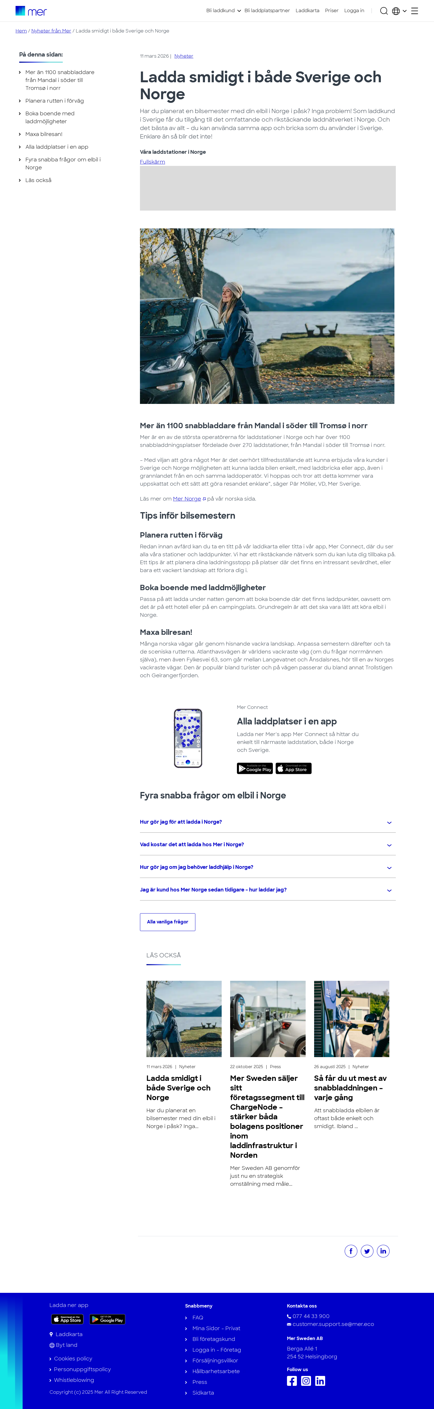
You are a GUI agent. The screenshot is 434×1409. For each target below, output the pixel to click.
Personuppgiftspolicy (82, 1369)
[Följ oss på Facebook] (293, 1384)
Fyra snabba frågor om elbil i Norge (63, 163)
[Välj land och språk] (399, 11)
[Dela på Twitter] (367, 1251)
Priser (332, 11)
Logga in (354, 11)
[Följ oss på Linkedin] (321, 1384)
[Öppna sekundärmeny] (414, 11)
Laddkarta (307, 11)
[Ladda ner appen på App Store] (67, 1319)
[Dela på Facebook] (351, 1251)
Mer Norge (187, 498)
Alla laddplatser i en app (56, 147)
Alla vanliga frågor (167, 922)
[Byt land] (63, 1345)
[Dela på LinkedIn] (383, 1251)
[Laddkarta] (66, 1334)
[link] (256, 768)
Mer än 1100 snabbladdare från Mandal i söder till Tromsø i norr (59, 80)
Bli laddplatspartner (267, 11)
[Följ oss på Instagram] (307, 1384)
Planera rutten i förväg (54, 101)
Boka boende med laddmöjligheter (50, 117)
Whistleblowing (74, 1380)
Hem (21, 31)
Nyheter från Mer (51, 31)
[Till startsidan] (31, 10)
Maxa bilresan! (43, 134)
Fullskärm (152, 162)
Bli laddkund (220, 11)
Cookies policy (73, 1358)
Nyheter (183, 56)
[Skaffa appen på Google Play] (108, 1318)
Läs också (38, 180)
